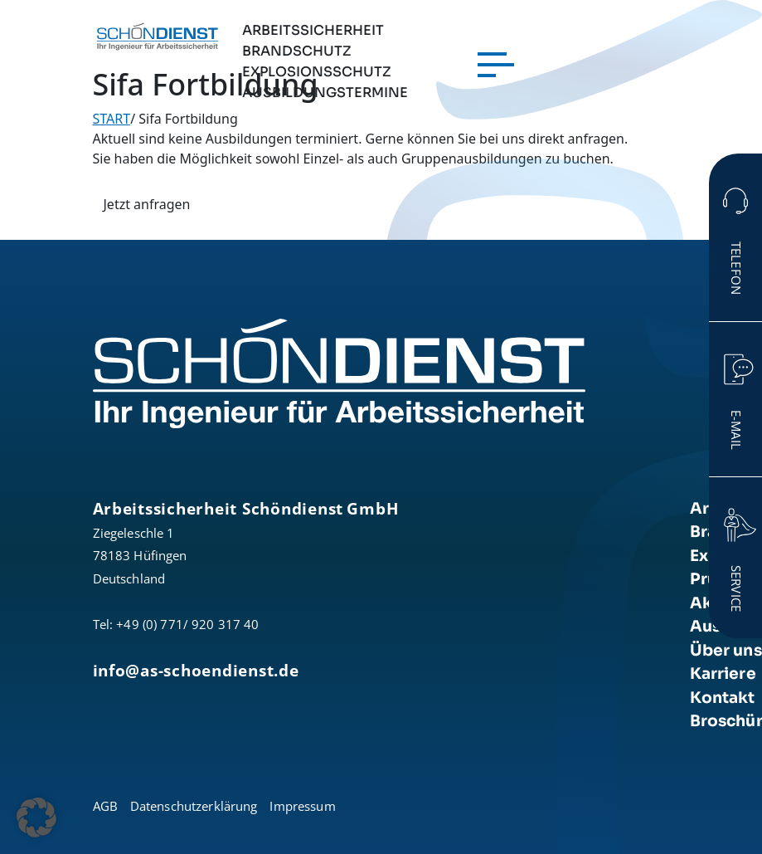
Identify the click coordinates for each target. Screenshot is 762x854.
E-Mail (736, 430)
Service (736, 588)
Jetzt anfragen (147, 204)
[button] (36, 817)
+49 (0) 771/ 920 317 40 (187, 624)
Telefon (736, 268)
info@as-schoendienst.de (196, 670)
